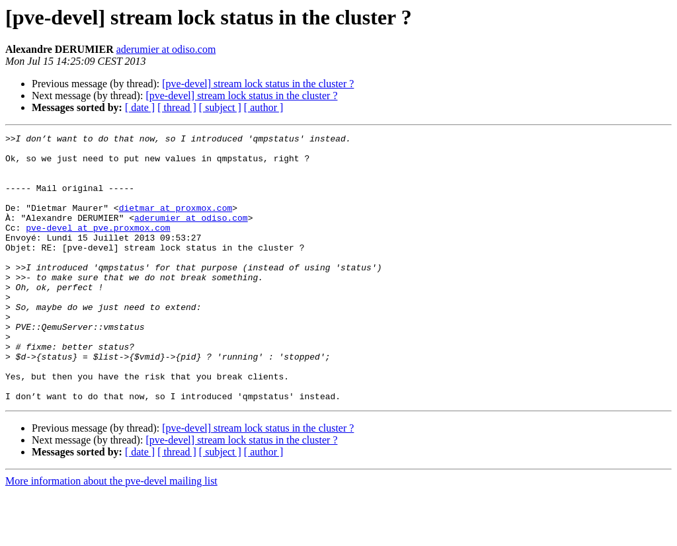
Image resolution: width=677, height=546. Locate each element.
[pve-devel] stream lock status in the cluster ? (258, 83)
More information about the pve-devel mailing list (111, 534)
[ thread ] (176, 107)
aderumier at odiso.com (166, 49)
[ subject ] (220, 107)
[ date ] (140, 107)
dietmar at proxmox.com (176, 223)
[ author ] (264, 107)
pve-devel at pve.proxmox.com (98, 247)
